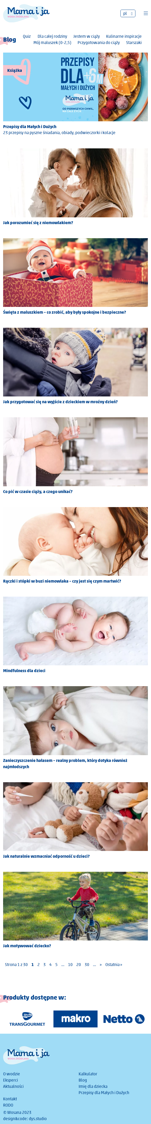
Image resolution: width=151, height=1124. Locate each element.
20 (78, 964)
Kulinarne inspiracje (124, 36)
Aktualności (13, 1086)
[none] (127, 13)
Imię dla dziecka (93, 1086)
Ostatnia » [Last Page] (113, 964)
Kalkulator (88, 1073)
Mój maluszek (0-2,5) (52, 42)
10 (70, 964)
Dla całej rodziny (52, 36)
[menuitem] (127, 13)
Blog (83, 1080)
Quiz (27, 36)
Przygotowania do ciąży (99, 42)
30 (87, 964)
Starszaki (134, 42)
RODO (8, 1105)
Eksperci (10, 1080)
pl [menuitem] (125, 13)
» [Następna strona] (101, 964)
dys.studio (38, 1118)
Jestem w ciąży (86, 36)
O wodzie (11, 1073)
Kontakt (10, 1098)
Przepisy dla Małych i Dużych (104, 1092)
